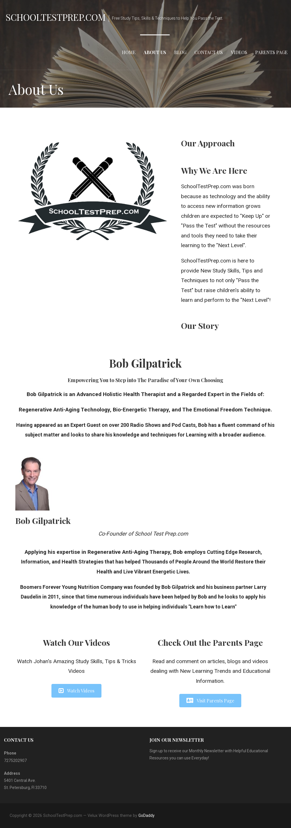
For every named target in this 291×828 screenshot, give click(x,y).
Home (129, 52)
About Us (155, 52)
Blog (180, 52)
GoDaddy (146, 815)
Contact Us (208, 52)
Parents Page (271, 52)
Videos (239, 52)
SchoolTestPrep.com (55, 17)
